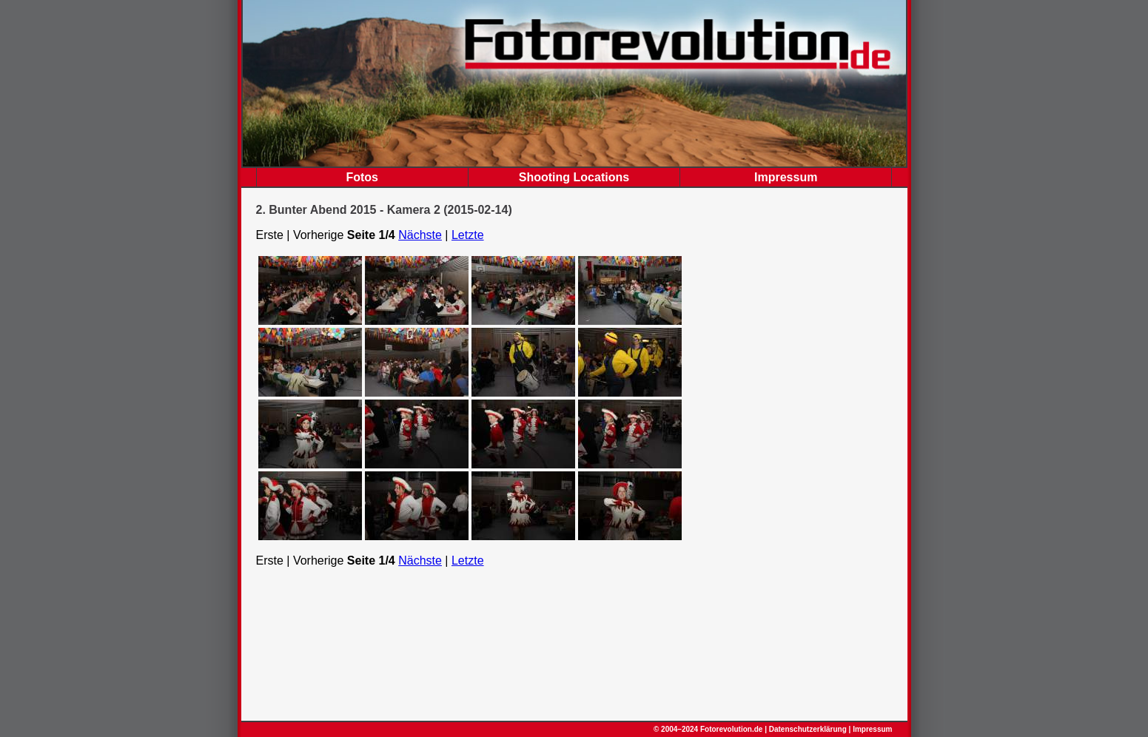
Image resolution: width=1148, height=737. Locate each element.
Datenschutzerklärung (808, 729)
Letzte (468, 235)
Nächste (420, 235)
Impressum (785, 177)
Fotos (362, 177)
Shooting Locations (574, 177)
